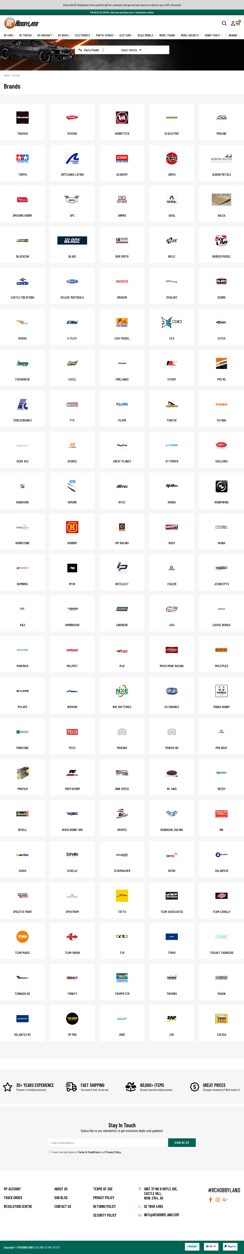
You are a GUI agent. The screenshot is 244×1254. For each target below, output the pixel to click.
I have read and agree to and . (84, 1152)
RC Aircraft (46, 35)
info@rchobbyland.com (158, 1214)
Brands (234, 35)
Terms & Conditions (89, 1152)
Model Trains (168, 35)
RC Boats (65, 35)
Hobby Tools (214, 35)
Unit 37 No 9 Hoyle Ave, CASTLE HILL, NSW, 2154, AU (161, 1193)
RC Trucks (27, 35)
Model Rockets (191, 35)
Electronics (84, 35)
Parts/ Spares (106, 35)
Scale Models (146, 35)
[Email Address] (107, 1142)
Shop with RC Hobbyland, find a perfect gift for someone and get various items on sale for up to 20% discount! (122, 5)
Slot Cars (126, 35)
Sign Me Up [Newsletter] (181, 1142)
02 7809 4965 (150, 1206)
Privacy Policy (113, 1152)
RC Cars (10, 35)
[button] (233, 23)
